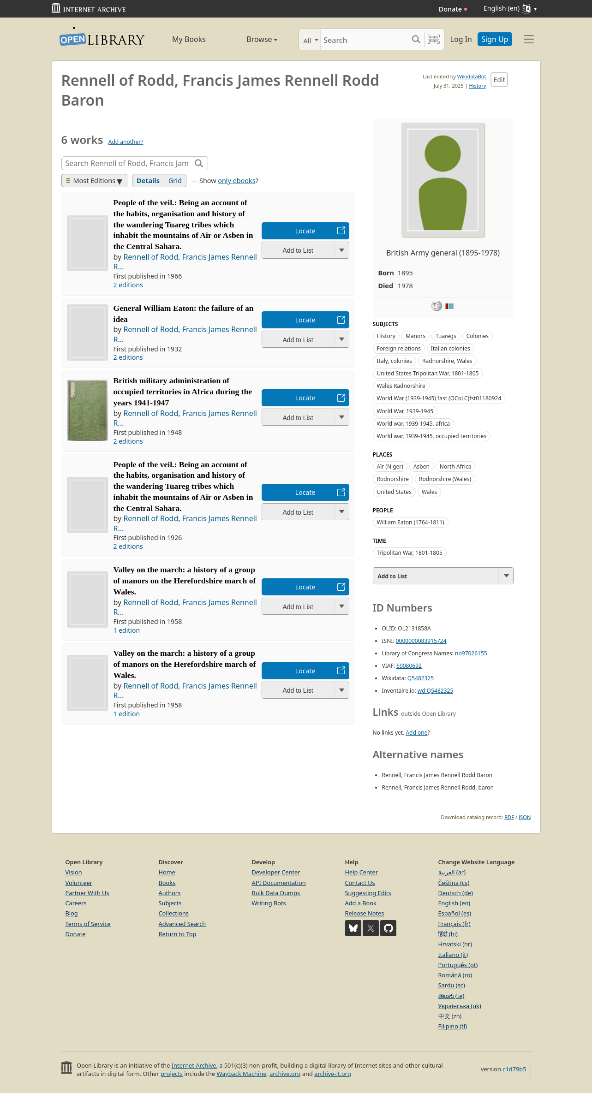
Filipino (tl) (452, 1026)
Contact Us (360, 883)
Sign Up (494, 39)
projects (172, 1073)
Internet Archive (194, 1065)
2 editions (128, 284)
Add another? (126, 142)
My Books (189, 39)
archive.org (284, 1073)
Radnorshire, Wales (447, 361)
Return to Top (178, 934)
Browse (251, 39)
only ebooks (236, 180)
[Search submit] (416, 39)
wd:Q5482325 (435, 691)
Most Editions (91, 180)
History (477, 85)
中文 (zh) (450, 1016)
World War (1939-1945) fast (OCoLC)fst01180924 (439, 398)
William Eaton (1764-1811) (410, 522)
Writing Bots (269, 903)
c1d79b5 (514, 1069)
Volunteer (79, 883)
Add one (416, 733)
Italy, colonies (395, 361)
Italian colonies (450, 348)
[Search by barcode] (433, 39)
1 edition (127, 630)
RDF (509, 817)
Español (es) (455, 913)
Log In (461, 39)
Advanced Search (182, 924)
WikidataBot (471, 76)
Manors (415, 336)
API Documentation (279, 883)
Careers (76, 903)
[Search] (364, 39)
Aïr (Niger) (390, 466)
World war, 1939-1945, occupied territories (432, 436)
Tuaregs (446, 336)
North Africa (456, 466)
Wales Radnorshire (401, 386)
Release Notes (364, 913)
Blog (72, 913)
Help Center (361, 872)
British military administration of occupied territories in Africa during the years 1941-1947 (183, 391)
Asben (421, 466)
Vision (74, 872)
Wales (429, 492)
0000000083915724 (421, 641)
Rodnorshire (393, 479)
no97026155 (471, 653)
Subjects (170, 903)
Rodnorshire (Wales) (445, 479)
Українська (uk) (459, 1006)
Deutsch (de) (455, 893)
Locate (305, 230)
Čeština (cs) (454, 883)
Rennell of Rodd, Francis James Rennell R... (185, 262)
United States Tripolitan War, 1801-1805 (428, 373)
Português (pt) (458, 965)
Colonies (477, 336)
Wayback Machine (241, 1073)
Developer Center (276, 872)
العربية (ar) (452, 872)
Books (167, 883)
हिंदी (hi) (448, 934)
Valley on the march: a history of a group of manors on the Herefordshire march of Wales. (185, 580)
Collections (174, 913)
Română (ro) (455, 975)
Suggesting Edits (368, 893)
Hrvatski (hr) (455, 944)
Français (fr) (454, 924)
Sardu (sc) (451, 985)
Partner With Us (87, 893)
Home (167, 872)
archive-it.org (332, 1073)
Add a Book (361, 903)
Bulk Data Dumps (276, 893)
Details (148, 180)
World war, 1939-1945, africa (413, 424)
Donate (453, 9)
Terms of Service (88, 924)
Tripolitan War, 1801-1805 (410, 553)
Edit (499, 79)
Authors (170, 893)
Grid (175, 180)
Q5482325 (420, 678)
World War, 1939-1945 (405, 411)
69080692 (409, 666)
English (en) (454, 903)
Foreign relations (399, 348)
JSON (525, 817)
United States (394, 492)
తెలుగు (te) (451, 996)
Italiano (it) (453, 954)
